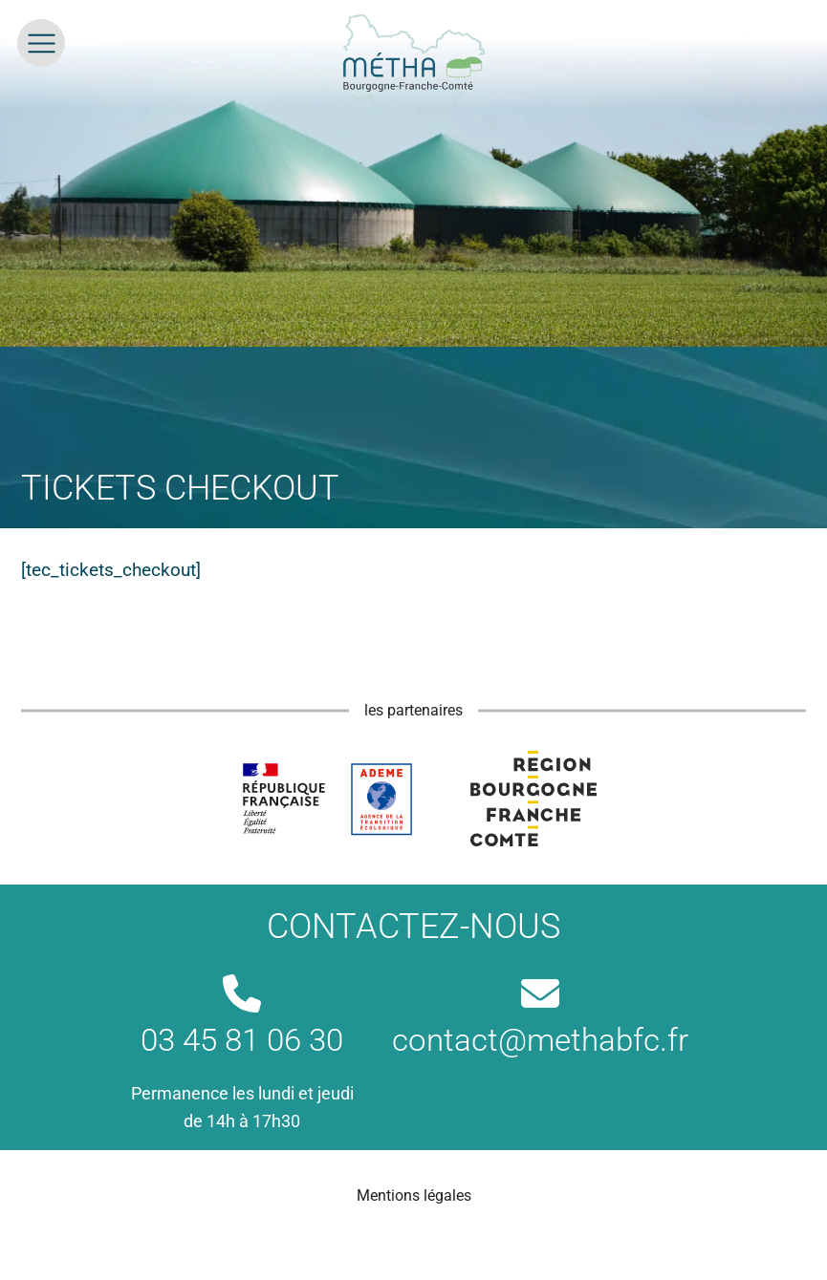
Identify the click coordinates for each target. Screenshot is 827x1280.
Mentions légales (414, 1195)
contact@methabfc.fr (540, 1016)
